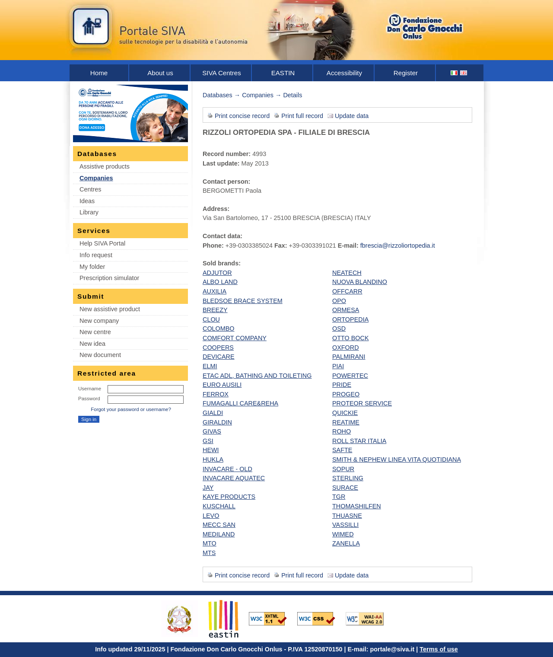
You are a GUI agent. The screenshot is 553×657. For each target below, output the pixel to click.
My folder (92, 266)
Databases (217, 95)
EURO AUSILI (222, 384)
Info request (95, 255)
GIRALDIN (217, 422)
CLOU (211, 319)
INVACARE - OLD (227, 469)
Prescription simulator (109, 277)
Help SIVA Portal (102, 243)
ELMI (210, 366)
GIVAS (212, 431)
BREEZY (215, 309)
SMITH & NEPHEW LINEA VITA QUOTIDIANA (396, 459)
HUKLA (213, 459)
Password (89, 398)
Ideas (87, 201)
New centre (95, 331)
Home (99, 73)
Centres (90, 189)
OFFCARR (347, 291)
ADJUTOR (217, 272)
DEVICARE (219, 356)
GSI (208, 440)
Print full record (302, 115)
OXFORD (345, 347)
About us (160, 73)
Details (292, 95)
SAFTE (342, 450)
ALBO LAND (220, 281)
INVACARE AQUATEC (234, 478)
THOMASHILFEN (356, 506)
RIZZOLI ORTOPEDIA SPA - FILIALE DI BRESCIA (286, 132)
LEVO (211, 515)
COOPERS (218, 347)
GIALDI (213, 412)
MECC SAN (219, 524)
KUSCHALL (219, 506)
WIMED (343, 534)
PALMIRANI (348, 356)
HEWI (211, 450)
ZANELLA (346, 543)
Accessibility (344, 73)
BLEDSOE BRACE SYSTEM (243, 300)
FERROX (216, 394)
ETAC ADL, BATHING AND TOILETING (257, 375)
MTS (209, 552)
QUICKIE (345, 412)
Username (89, 388)
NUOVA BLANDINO (359, 281)
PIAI (338, 366)
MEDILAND (219, 534)
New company (99, 320)
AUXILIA (214, 291)
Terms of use (439, 649)
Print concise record (242, 115)
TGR (338, 496)
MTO (209, 543)
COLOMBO (219, 328)
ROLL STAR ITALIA (359, 440)
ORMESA (345, 309)
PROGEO (345, 394)
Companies (96, 178)
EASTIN (283, 73)
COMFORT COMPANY (235, 338)
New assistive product (109, 309)
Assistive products (104, 166)
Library (89, 212)
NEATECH (347, 272)
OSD (339, 328)
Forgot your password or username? (131, 409)
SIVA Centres (221, 73)
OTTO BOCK (350, 338)
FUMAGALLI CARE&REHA (240, 403)
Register (406, 73)
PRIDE (341, 384)
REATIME (345, 422)
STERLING (347, 478)
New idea (92, 343)
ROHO (341, 431)
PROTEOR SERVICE (362, 403)
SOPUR (343, 469)
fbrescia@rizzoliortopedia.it (397, 245)
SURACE (345, 487)
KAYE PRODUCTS (229, 496)
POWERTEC (350, 375)
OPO (339, 300)
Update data (352, 115)
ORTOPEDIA (350, 319)
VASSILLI (345, 524)
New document (100, 354)
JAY (208, 487)
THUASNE (347, 515)
